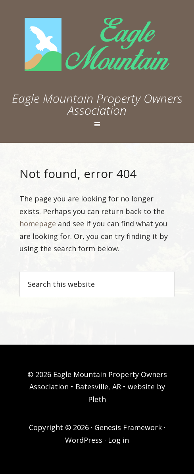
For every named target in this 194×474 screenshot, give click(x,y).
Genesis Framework (128, 427)
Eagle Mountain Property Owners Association (97, 104)
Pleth (97, 399)
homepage (37, 223)
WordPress (83, 440)
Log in (118, 440)
